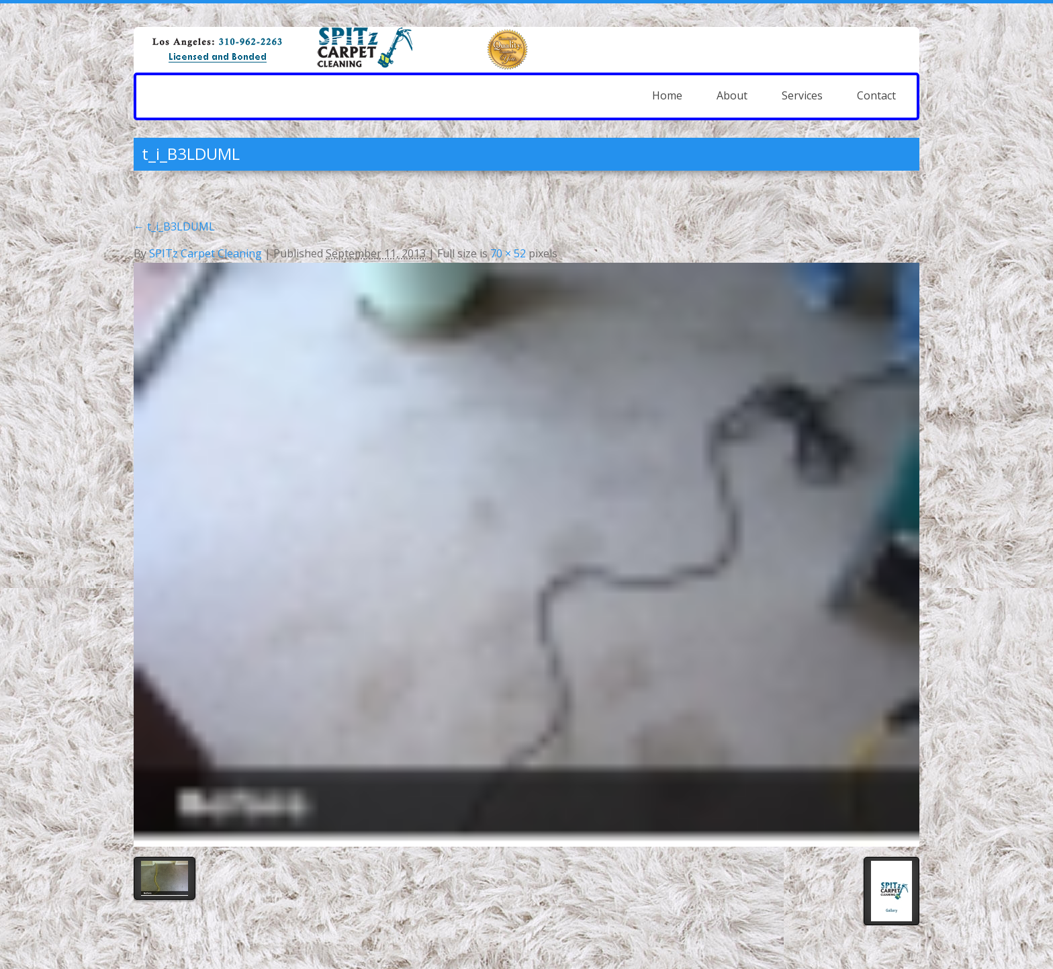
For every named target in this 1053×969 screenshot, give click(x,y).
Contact (876, 95)
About (732, 95)
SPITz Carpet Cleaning (205, 253)
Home (667, 95)
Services (802, 95)
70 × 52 (508, 253)
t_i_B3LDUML (174, 226)
